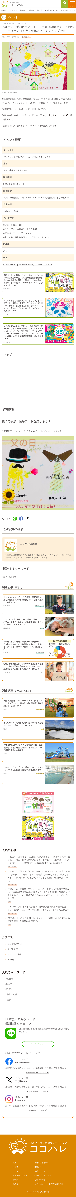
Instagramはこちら (36, 1110)
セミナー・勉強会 (16, 954)
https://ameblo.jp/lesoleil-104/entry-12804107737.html (27, 264)
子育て (15, 1167)
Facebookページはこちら (36, 1073)
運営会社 (38, 1167)
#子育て (9, 989)
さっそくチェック (38, 1044)
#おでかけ (10, 984)
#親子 (4, 577)
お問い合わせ (39, 1180)
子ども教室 (13, 949)
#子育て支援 (11, 994)
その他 (11, 959)
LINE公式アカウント (42, 1175)
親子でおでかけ (15, 944)
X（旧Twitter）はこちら (36, 1091)
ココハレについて (41, 1163)
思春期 (15, 1184)
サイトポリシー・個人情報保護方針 (48, 1184)
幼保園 (15, 1180)
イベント (16, 1171)
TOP (15, 1163)
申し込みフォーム (57, 115)
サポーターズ (39, 1171)
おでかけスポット (20, 1175)
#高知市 (12, 577)
